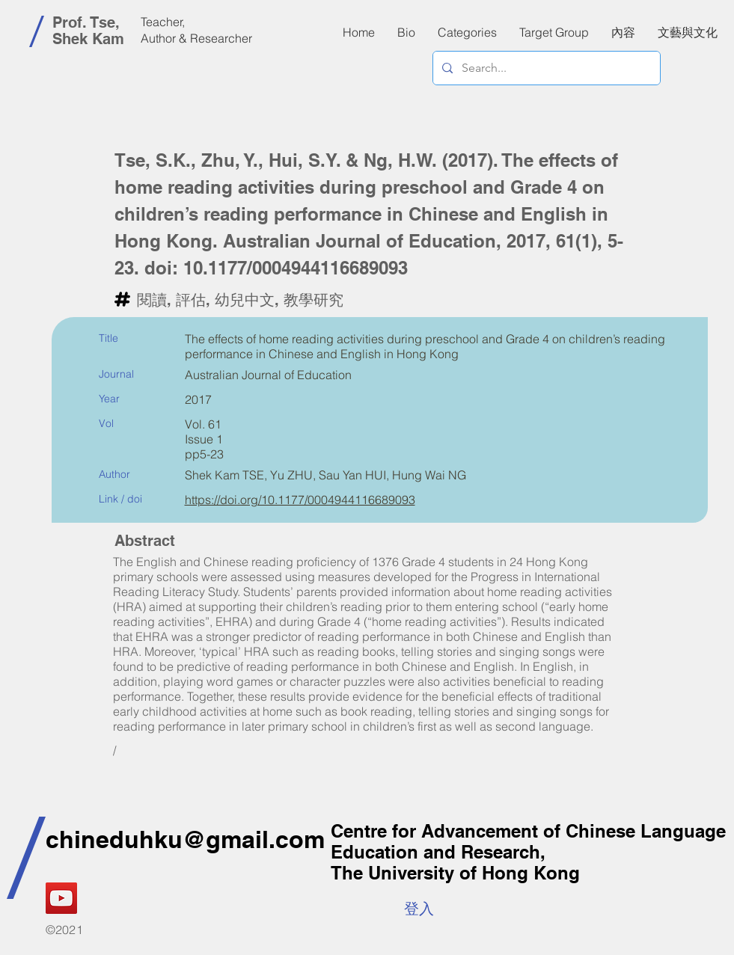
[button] (623, 32)
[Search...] (545, 68)
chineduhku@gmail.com (185, 839)
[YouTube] (61, 898)
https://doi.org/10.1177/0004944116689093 (300, 499)
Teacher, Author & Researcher (196, 30)
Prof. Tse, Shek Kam (88, 30)
